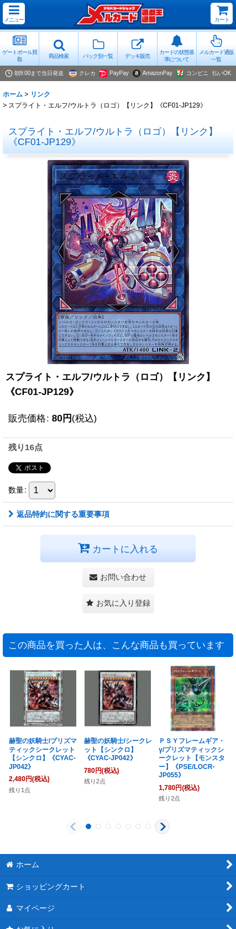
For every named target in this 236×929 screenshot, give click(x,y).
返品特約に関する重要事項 (58, 514)
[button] (14, 13)
